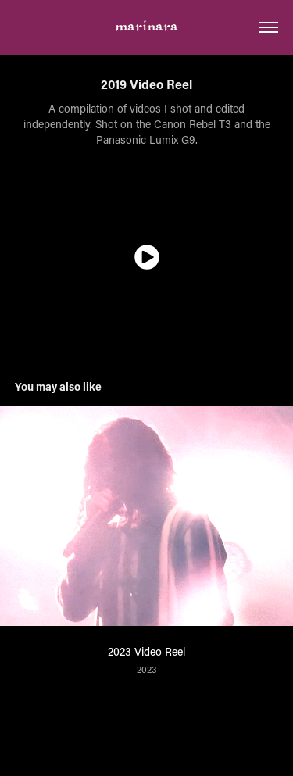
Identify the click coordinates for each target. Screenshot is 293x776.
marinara (147, 28)
